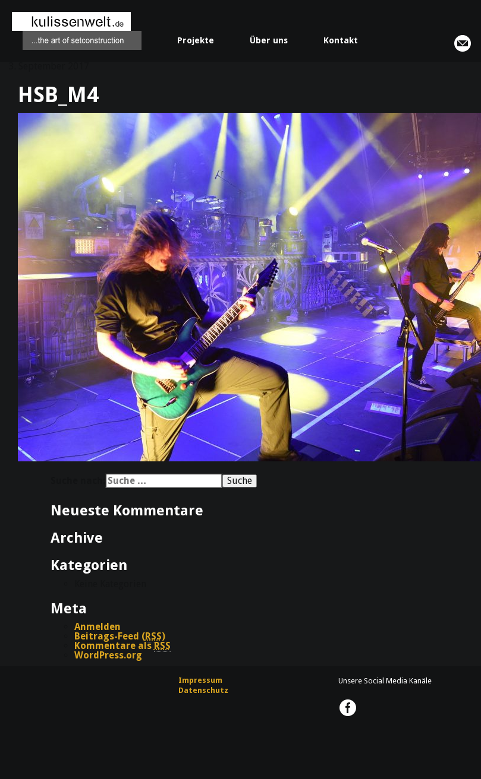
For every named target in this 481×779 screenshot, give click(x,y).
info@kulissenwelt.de (462, 43)
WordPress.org (108, 655)
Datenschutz (203, 690)
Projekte (195, 40)
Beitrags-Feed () (119, 636)
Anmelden (97, 626)
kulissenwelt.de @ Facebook (347, 707)
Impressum (200, 680)
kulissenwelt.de (76, 31)
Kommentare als (122, 646)
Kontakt (340, 40)
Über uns (269, 40)
